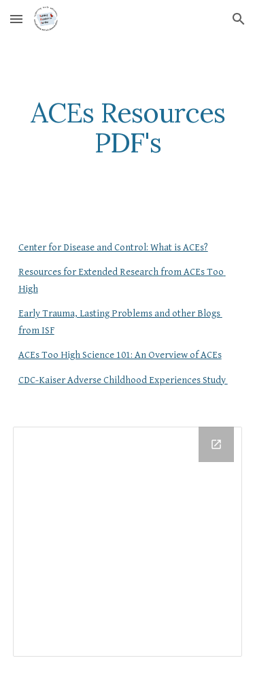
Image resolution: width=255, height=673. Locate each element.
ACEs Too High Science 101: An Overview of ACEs (120, 355)
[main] (128, 128)
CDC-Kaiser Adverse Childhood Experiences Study (123, 380)
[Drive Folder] (128, 542)
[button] (16, 18)
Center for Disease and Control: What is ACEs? (113, 247)
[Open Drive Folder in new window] (216, 444)
